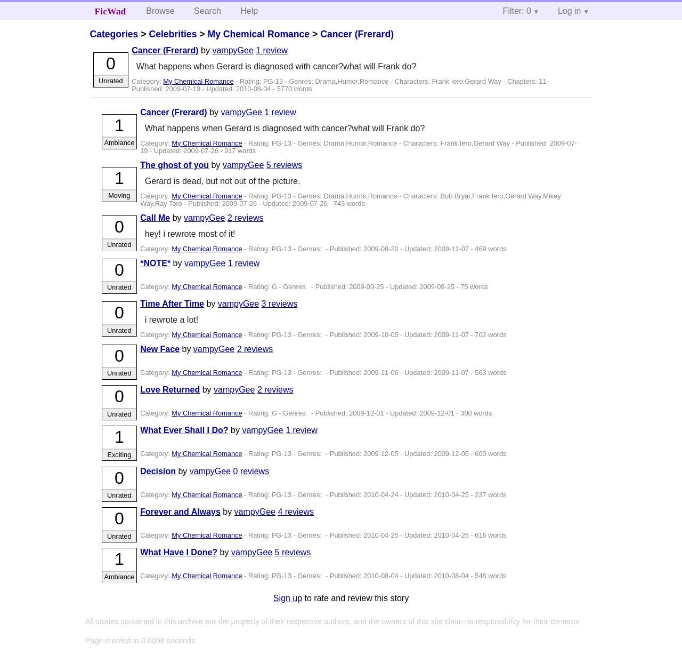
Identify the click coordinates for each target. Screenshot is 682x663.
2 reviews (246, 217)
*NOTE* (155, 263)
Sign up (287, 598)
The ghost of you (174, 165)
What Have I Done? (178, 552)
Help (249, 10)
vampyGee (232, 50)
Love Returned (170, 389)
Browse (160, 10)
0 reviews (251, 471)
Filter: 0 (517, 10)
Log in (569, 10)
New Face (160, 349)
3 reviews (280, 303)
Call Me (155, 217)
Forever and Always (180, 511)
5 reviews (284, 165)
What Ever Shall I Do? (184, 430)
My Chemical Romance (258, 34)
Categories (114, 34)
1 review (272, 50)
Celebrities (173, 34)
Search (207, 10)
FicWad (110, 11)
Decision (158, 471)
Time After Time (172, 303)
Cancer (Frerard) (357, 34)
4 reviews (296, 511)
